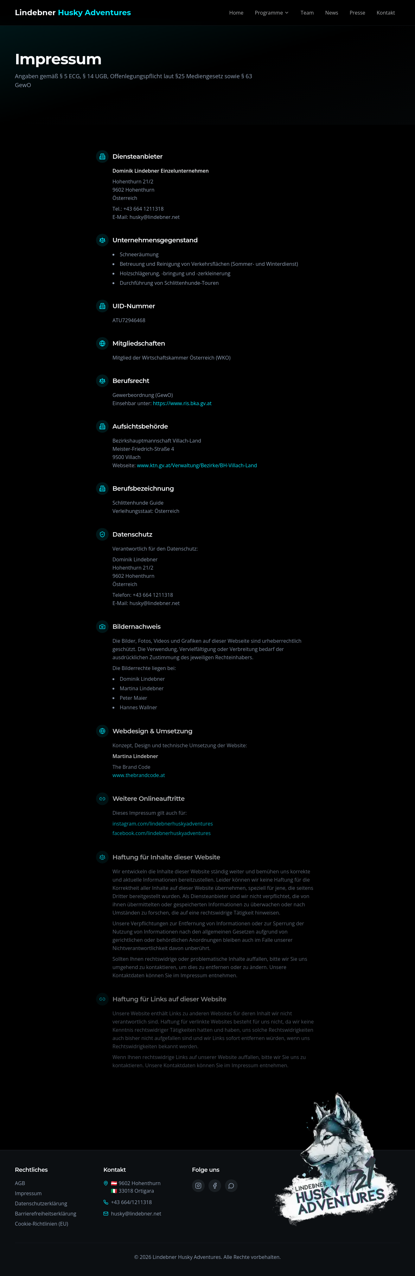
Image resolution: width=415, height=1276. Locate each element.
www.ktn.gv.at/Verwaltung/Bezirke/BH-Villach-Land (197, 466)
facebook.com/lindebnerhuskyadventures (161, 836)
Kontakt (386, 12)
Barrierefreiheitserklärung (45, 1213)
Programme (272, 12)
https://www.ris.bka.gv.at (182, 403)
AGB (20, 1183)
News (331, 12)
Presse (357, 12)
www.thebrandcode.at (138, 777)
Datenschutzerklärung (41, 1203)
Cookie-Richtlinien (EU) (41, 1223)
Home (236, 12)
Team (307, 12)
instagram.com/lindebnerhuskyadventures (162, 826)
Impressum (28, 1193)
